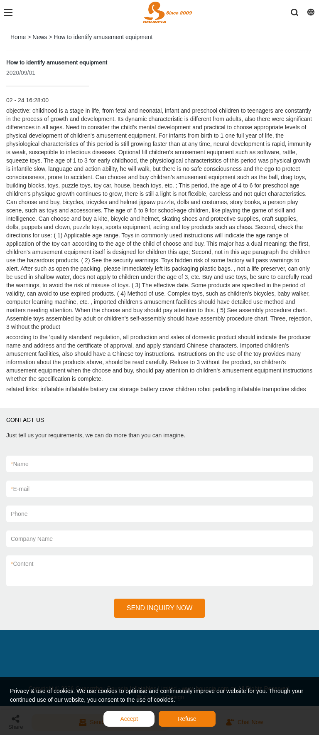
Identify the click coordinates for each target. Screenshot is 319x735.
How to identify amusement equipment (103, 37)
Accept (129, 718)
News (39, 37)
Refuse (187, 718)
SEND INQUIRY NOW (160, 608)
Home (18, 37)
